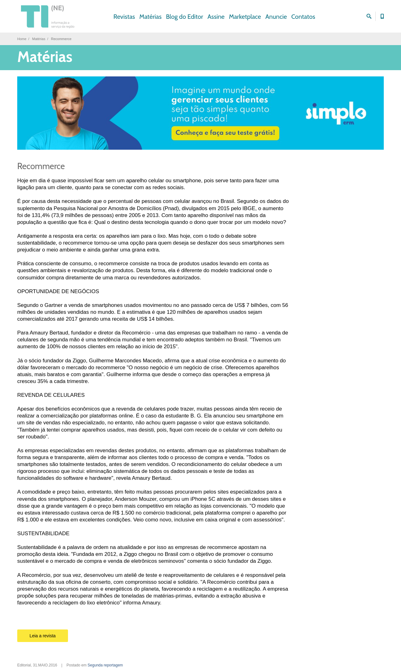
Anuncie (276, 16)
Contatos (303, 16)
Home (21, 39)
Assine (216, 16)
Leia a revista (42, 635)
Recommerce (41, 166)
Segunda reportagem (105, 665)
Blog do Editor (184, 16)
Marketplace (245, 16)
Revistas (124, 16)
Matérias (150, 16)
